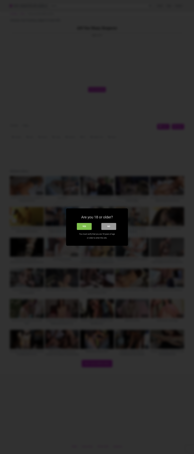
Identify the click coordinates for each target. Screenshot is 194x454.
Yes (84, 226)
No (108, 226)
